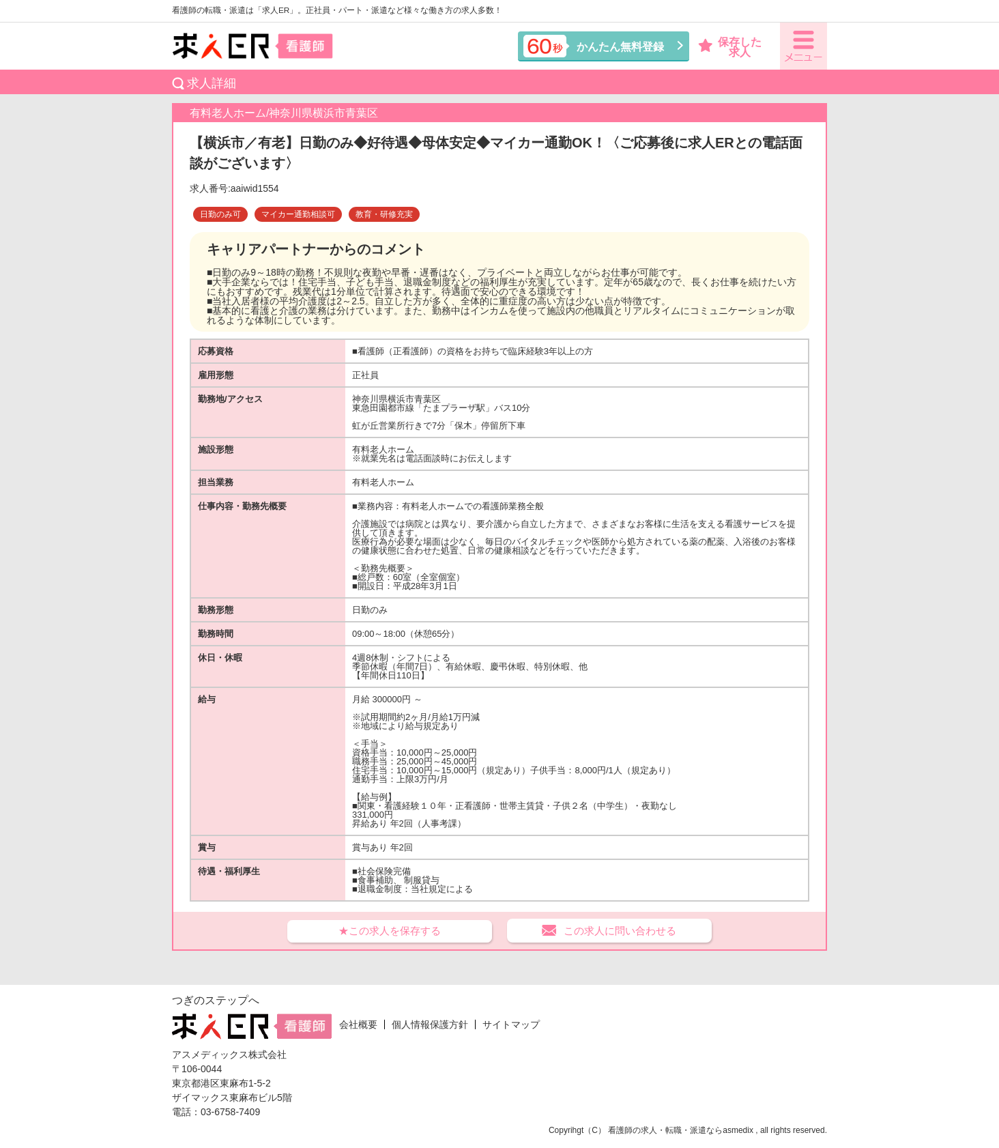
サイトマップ (511, 1024)
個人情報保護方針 (430, 1024)
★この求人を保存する (389, 930)
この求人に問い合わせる (620, 930)
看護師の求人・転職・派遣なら (665, 1130)
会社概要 (358, 1024)
